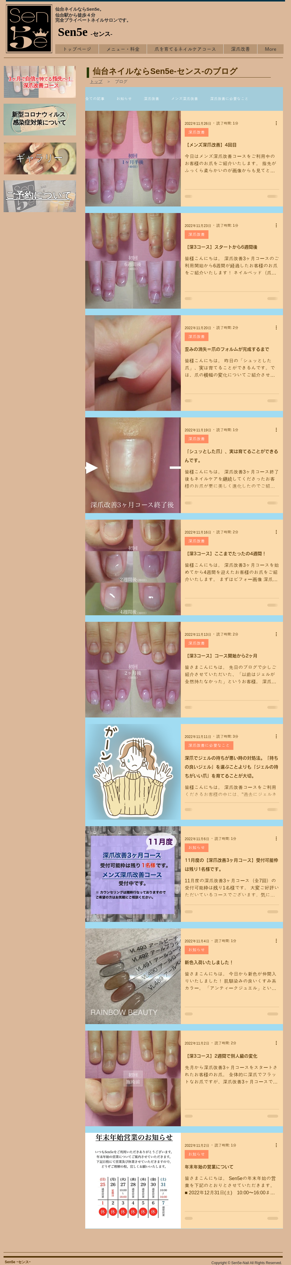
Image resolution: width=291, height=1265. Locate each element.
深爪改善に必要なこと (229, 99)
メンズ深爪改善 (184, 99)
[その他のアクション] (278, 123)
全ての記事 (95, 99)
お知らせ (124, 99)
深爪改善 (151, 99)
